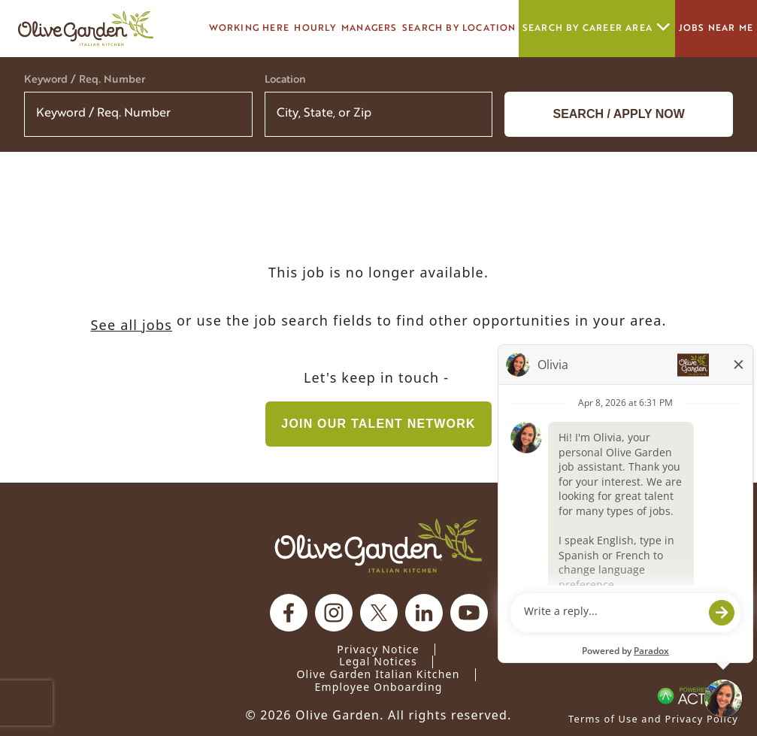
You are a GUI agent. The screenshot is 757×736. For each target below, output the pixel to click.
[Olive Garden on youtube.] (469, 613)
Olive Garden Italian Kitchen (377, 674)
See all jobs (131, 325)
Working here (249, 28)
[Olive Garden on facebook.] (288, 613)
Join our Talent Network (378, 423)
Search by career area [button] (596, 28)
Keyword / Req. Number (84, 80)
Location (285, 80)
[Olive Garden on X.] (379, 613)
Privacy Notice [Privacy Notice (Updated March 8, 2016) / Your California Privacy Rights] (378, 649)
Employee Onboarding (378, 687)
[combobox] (379, 114)
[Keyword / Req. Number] (138, 114)
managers (369, 28)
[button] (471, 114)
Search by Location (459, 28)
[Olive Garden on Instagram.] (334, 613)
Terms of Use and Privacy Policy (653, 718)
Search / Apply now (618, 114)
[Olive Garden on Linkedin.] (424, 613)
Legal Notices (378, 661)
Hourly (315, 28)
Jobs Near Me (716, 28)
